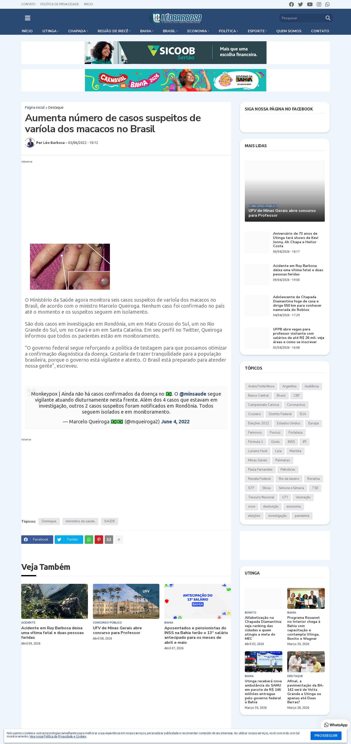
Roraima (313, 479)
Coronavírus (296, 405)
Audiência (312, 386)
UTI (285, 497)
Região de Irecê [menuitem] (113, 31)
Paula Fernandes (260, 469)
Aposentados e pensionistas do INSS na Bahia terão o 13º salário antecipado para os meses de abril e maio (196, 635)
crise (251, 506)
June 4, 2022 (175, 421)
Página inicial (35, 107)
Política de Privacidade (59, 4)
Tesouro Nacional (261, 497)
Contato (28, 4)
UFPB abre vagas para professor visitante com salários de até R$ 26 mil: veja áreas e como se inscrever (298, 335)
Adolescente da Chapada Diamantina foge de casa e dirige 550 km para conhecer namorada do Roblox (297, 303)
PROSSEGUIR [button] (326, 735)
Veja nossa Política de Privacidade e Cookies (57, 736)
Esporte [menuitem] (256, 31)
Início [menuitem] (27, 31)
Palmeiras (282, 460)
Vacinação (303, 497)
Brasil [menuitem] (169, 31)
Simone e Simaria (291, 488)
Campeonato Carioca (263, 405)
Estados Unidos (288, 423)
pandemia (302, 516)
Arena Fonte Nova (261, 386)
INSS (291, 442)
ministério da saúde (80, 521)
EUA (303, 414)
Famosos (255, 432)
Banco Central (258, 395)
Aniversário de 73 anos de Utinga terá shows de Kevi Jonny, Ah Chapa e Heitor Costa (295, 240)
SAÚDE (109, 521)
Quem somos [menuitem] (288, 31)
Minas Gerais (257, 460)
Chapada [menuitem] (77, 31)
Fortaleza (296, 432)
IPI (304, 442)
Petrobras (288, 469)
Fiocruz (275, 432)
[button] (27, 18)
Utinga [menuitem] (49, 31)
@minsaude (192, 394)
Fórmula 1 (255, 442)
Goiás (275, 442)
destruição (271, 506)
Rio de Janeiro (289, 479)
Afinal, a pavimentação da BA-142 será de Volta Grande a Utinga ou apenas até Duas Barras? (305, 692)
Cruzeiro (254, 414)
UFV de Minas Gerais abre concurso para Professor (117, 630)
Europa (313, 423)
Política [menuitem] (227, 31)
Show (266, 488)
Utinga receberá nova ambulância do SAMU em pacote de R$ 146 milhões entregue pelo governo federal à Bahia (263, 692)
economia (294, 506)
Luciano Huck (257, 451)
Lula (278, 451)
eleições (254, 516)
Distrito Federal (280, 414)
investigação (277, 516)
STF (251, 488)
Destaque (55, 107)
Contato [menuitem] (320, 31)
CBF (297, 395)
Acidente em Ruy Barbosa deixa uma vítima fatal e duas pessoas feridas (52, 633)
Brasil (281, 395)
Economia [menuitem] (197, 31)
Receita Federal (259, 479)
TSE (315, 488)
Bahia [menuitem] (145, 31)
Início (88, 4)
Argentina (289, 386)
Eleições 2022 (258, 423)
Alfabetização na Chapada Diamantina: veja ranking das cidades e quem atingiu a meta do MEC (263, 628)
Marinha (295, 451)
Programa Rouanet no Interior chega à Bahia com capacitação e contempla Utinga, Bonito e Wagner (303, 628)
